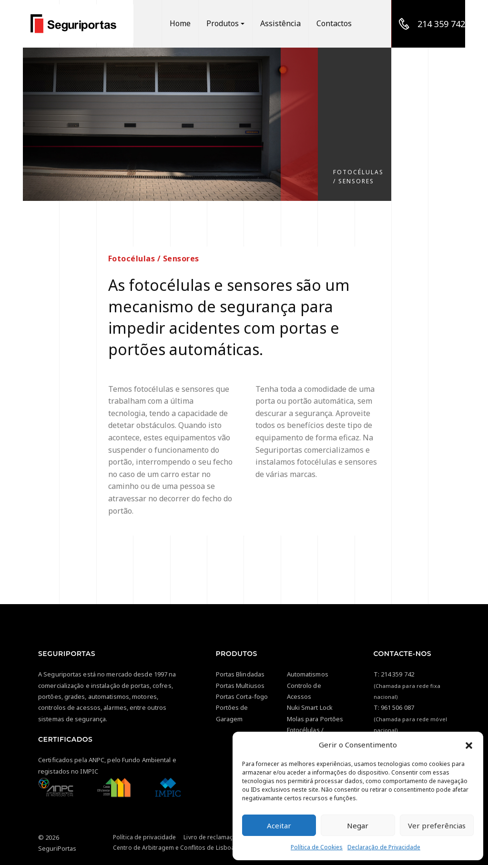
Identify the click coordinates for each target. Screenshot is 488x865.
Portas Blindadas (240, 674)
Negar (357, 825)
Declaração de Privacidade (383, 847)
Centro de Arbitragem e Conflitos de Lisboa (173, 848)
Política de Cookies (317, 847)
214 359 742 (397, 674)
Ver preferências (437, 825)
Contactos (335, 24)
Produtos (227, 24)
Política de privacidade (144, 837)
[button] (469, 744)
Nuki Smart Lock (310, 707)
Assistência (283, 24)
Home (185, 24)
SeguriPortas (57, 848)
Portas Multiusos (240, 685)
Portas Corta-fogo (242, 696)
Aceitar (279, 825)
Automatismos (307, 674)
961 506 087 (397, 707)
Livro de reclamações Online (223, 837)
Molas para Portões (315, 719)
